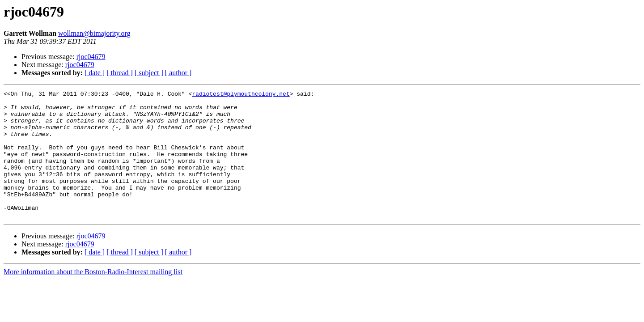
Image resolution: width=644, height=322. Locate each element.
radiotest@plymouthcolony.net (240, 95)
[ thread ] (119, 72)
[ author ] (178, 72)
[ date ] (95, 72)
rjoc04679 (91, 56)
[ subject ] (149, 72)
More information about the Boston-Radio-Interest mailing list (93, 297)
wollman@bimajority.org (94, 33)
